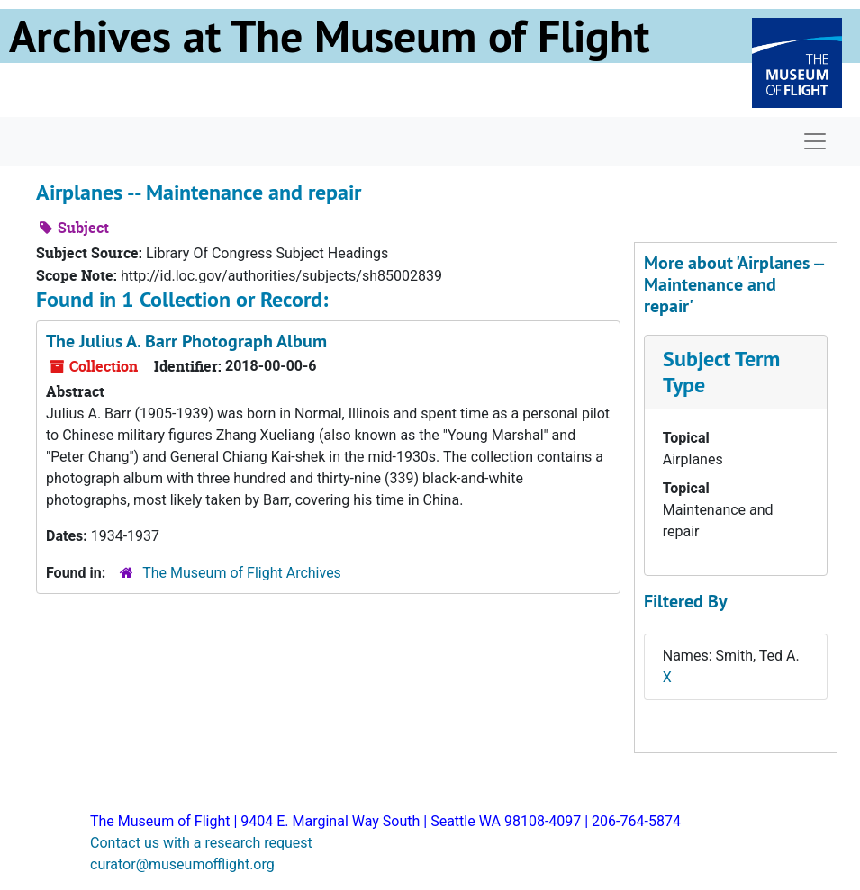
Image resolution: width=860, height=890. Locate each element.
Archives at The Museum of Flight (329, 36)
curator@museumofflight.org (182, 864)
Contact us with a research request (201, 842)
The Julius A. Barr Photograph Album (186, 341)
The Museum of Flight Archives (241, 572)
